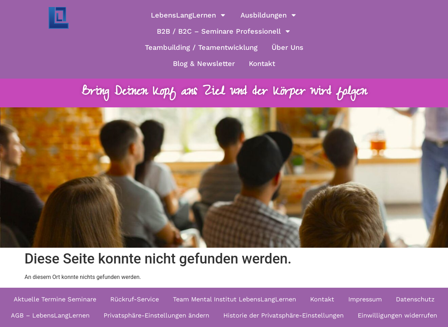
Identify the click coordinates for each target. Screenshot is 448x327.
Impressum (365, 299)
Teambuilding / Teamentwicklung (201, 47)
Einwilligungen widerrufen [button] (397, 315)
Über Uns (287, 47)
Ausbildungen (268, 15)
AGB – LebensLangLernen (50, 315)
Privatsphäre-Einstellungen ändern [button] (156, 315)
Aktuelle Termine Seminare (55, 299)
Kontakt (262, 63)
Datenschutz (415, 299)
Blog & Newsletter (204, 63)
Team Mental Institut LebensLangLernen (234, 299)
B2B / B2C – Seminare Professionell (224, 31)
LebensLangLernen (188, 15)
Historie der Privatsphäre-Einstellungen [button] (283, 315)
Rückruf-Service (134, 299)
